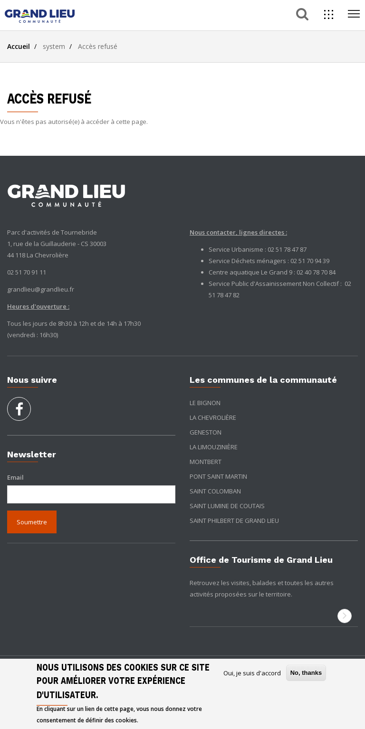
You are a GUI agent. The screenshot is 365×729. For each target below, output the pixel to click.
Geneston (205, 432)
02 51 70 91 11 (26, 272)
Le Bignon (205, 402)
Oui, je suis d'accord (252, 673)
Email (15, 477)
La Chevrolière (213, 417)
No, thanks (306, 672)
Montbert (205, 461)
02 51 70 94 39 (309, 260)
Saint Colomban (215, 491)
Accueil (18, 46)
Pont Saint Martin (218, 476)
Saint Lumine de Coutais (227, 506)
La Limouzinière (214, 447)
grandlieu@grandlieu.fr (40, 289)
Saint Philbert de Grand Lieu (234, 520)
